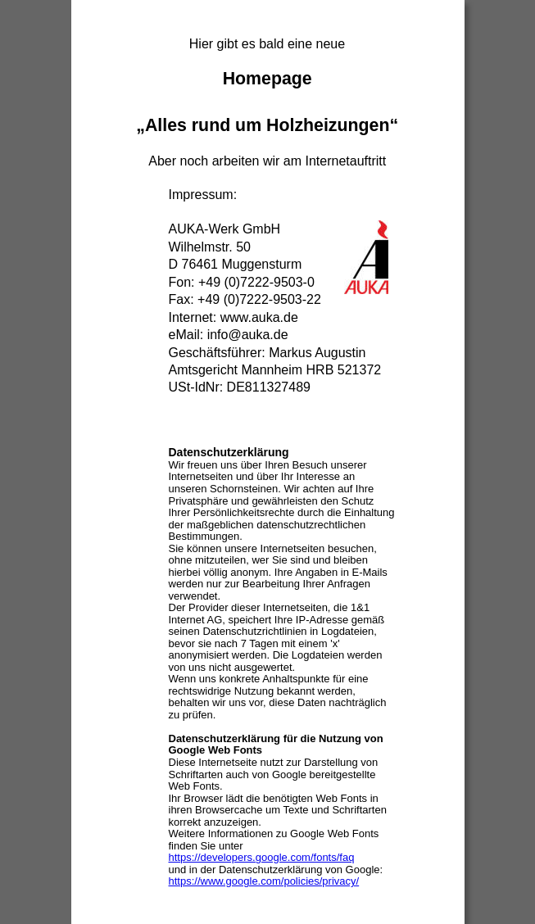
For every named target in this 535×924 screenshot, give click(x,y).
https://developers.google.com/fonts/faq (262, 857)
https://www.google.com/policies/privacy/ (264, 881)
